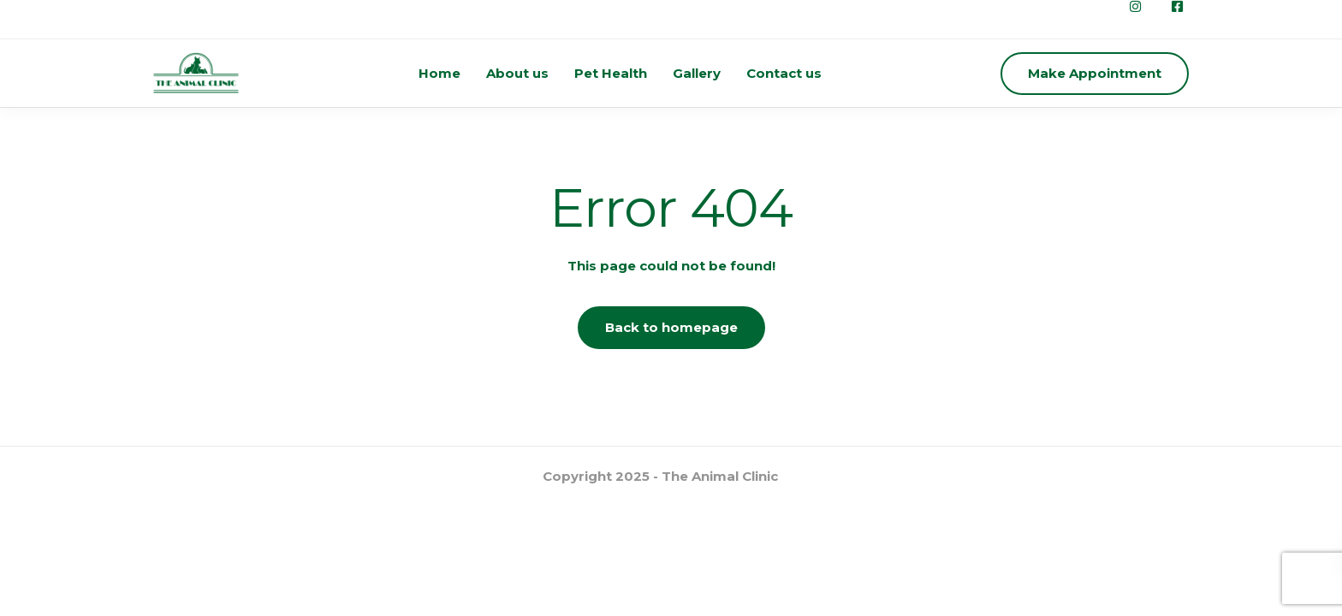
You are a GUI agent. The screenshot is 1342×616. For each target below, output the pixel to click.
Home (439, 73)
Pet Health (610, 73)
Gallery (697, 73)
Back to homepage (671, 327)
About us (517, 73)
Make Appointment (1094, 73)
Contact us (784, 73)
